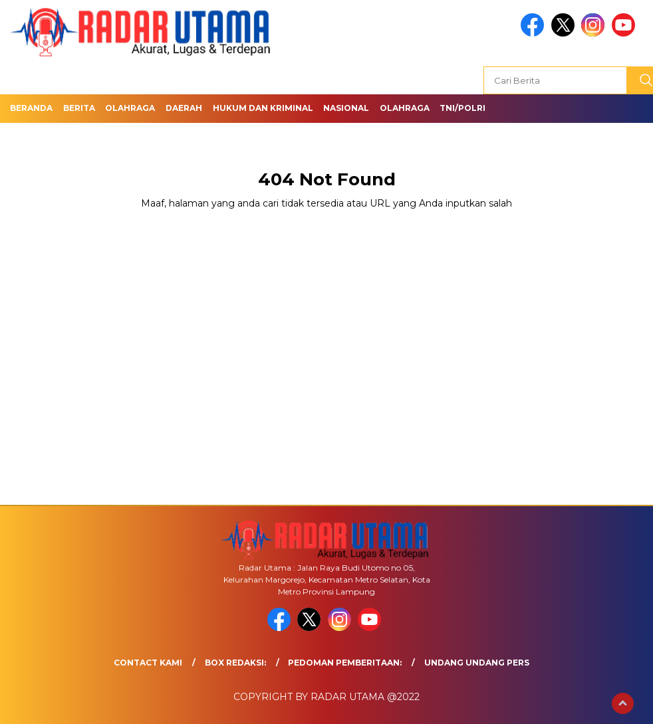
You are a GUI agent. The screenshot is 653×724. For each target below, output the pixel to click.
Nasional (346, 108)
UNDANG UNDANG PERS (476, 663)
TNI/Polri (462, 108)
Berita (79, 108)
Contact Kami (148, 663)
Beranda (31, 108)
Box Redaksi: (235, 663)
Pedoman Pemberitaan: (345, 663)
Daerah (184, 108)
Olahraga (130, 108)
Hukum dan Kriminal (263, 108)
